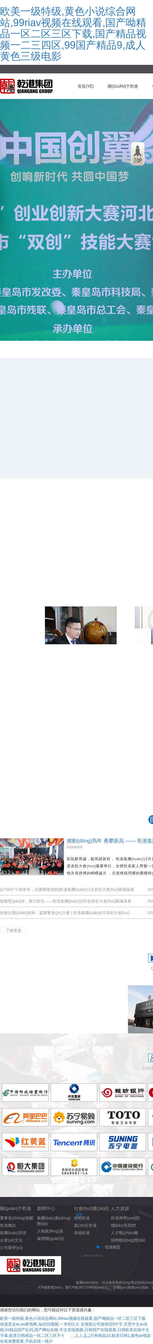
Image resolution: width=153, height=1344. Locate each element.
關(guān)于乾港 (123, 86)
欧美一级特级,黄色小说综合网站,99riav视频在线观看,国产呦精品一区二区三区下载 (73, 1318)
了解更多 (14, 930)
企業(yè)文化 (11, 1240)
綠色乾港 (82, 1218)
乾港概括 (8, 1225)
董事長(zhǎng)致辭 (17, 1218)
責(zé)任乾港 (85, 1225)
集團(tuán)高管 (13, 1233)
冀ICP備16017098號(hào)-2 (86, 1287)
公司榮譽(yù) (11, 1247)
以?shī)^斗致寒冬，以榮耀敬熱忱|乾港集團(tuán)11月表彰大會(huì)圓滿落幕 (67, 889)
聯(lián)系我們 (123, 1225)
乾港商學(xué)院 (125, 1218)
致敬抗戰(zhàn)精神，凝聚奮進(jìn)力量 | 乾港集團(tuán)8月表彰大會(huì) (65, 913)
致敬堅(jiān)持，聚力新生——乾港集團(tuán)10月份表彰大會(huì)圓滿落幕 (65, 901)
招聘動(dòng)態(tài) (128, 1240)
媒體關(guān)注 (50, 1238)
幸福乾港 (82, 1233)
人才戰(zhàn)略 (124, 1233)
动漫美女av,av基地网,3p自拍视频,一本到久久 (40, 1324)
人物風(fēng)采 (50, 1231)
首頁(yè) (86, 86)
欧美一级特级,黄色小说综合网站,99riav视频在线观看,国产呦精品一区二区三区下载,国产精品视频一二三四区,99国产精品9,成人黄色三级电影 (73, 33)
